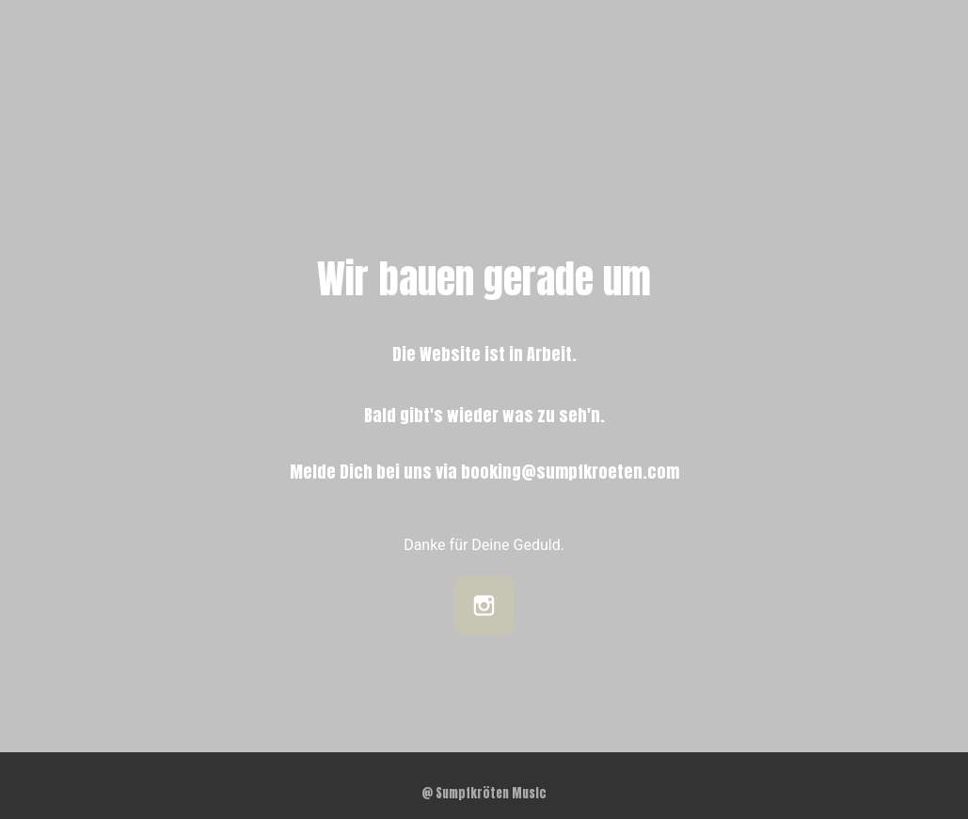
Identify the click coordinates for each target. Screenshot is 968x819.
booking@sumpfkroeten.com (570, 471)
